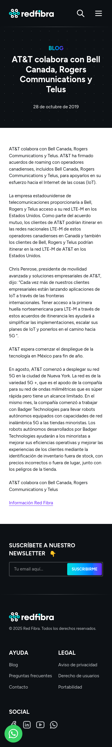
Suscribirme (84, 569)
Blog (13, 664)
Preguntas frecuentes (30, 675)
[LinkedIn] (26, 724)
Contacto (18, 687)
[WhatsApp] (53, 724)
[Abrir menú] (98, 13)
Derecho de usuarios (78, 675)
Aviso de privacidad (77, 664)
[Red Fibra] (31, 13)
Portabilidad (70, 687)
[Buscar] (80, 13)
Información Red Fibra (31, 503)
